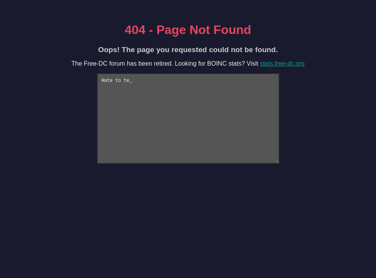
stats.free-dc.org (282, 63)
